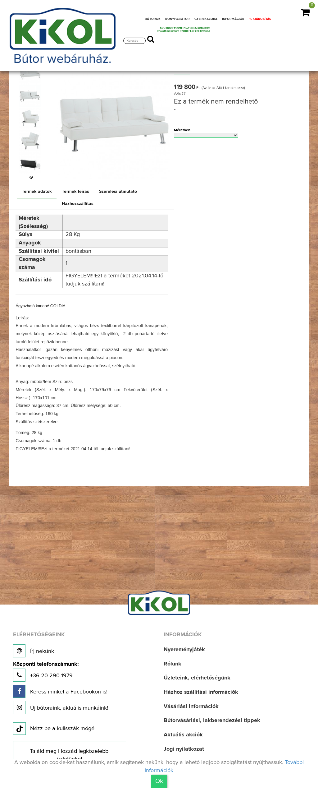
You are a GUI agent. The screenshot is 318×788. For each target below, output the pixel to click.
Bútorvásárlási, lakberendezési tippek (212, 720)
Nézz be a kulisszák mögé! (54, 729)
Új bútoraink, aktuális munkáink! (60, 707)
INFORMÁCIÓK (233, 19)
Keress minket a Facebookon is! (60, 691)
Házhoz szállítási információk (201, 692)
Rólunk (172, 664)
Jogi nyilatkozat (184, 749)
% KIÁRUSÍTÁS (260, 19)
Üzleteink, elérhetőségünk (197, 678)
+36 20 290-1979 (46, 671)
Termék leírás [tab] (75, 191)
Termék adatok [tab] (37, 191)
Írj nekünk (33, 650)
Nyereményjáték (184, 649)
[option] (31, 74)
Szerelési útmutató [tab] (118, 191)
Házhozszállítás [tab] (77, 204)
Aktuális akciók (183, 735)
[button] (31, 177)
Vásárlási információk (191, 706)
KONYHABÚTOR (177, 19)
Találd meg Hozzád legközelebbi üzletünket (70, 755)
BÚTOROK (153, 19)
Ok (159, 781)
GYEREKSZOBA (205, 19)
